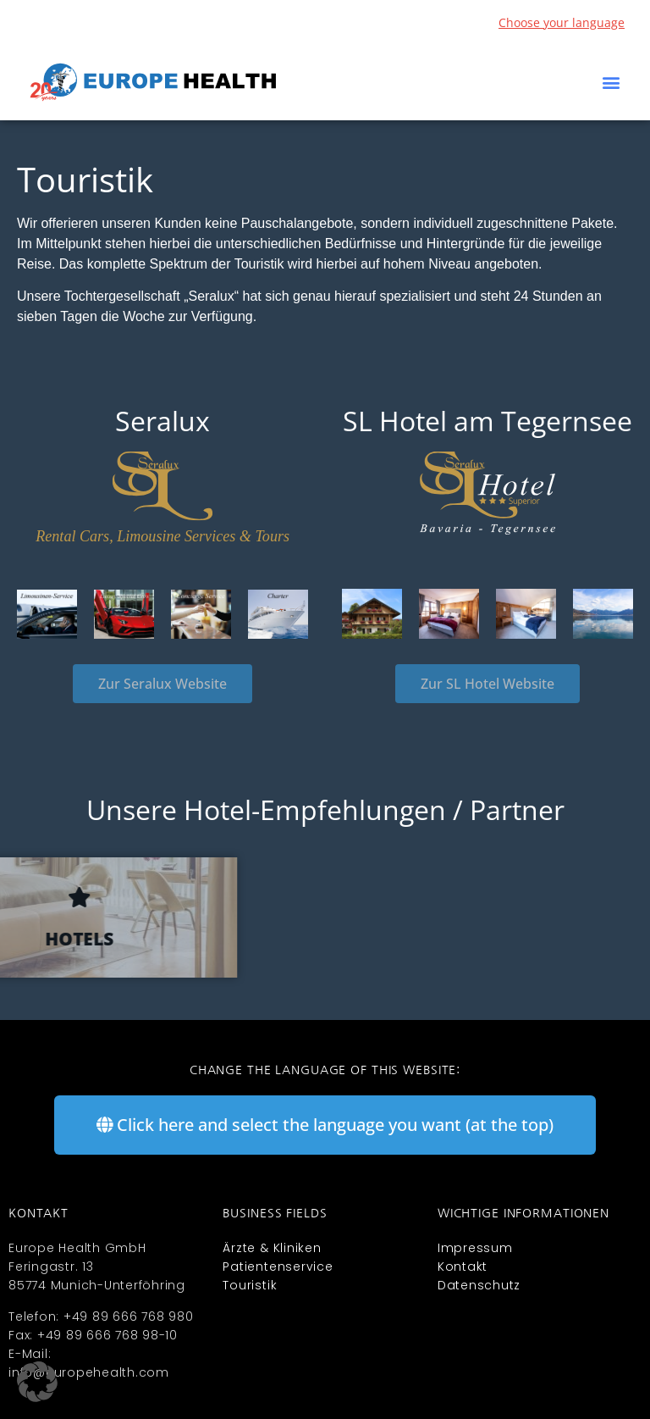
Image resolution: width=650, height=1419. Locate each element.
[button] (611, 83)
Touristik (250, 1285)
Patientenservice (278, 1266)
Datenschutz (479, 1285)
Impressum (475, 1247)
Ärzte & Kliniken (272, 1247)
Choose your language (562, 22)
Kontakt (463, 1266)
